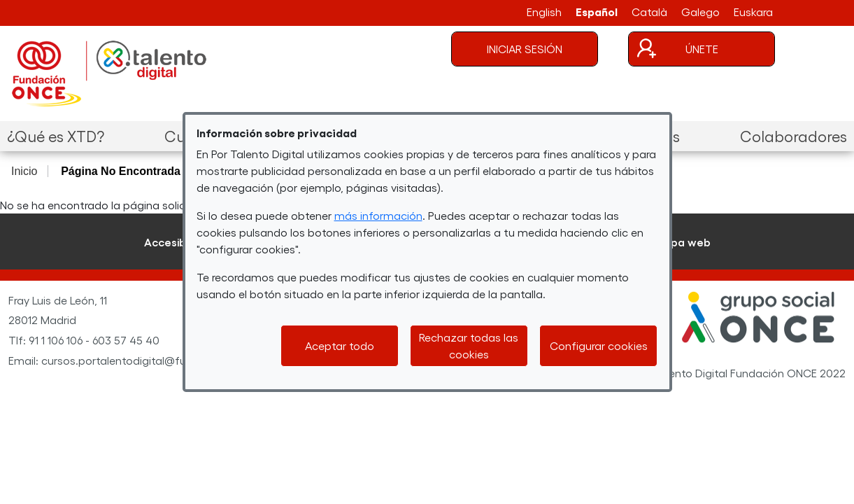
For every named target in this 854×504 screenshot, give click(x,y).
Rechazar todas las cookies (468, 345)
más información (378, 215)
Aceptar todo (339, 345)
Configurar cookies (599, 345)
